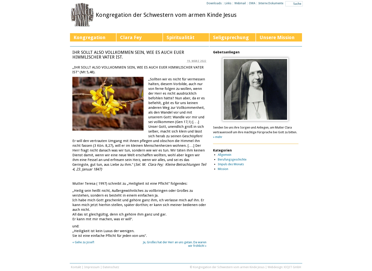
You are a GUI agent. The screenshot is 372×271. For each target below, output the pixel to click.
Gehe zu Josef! (83, 242)
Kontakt (76, 267)
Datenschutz (111, 267)
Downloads (214, 3)
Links (228, 3)
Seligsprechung (231, 37)
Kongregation (90, 37)
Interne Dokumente (270, 3)
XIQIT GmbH (292, 267)
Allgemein (224, 154)
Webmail (240, 3)
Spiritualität (181, 37)
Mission (223, 169)
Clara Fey (131, 37)
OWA (252, 3)
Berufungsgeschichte (232, 159)
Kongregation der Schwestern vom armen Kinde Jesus (166, 15)
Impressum (92, 267)
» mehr (217, 137)
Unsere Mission (277, 37)
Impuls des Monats (231, 164)
